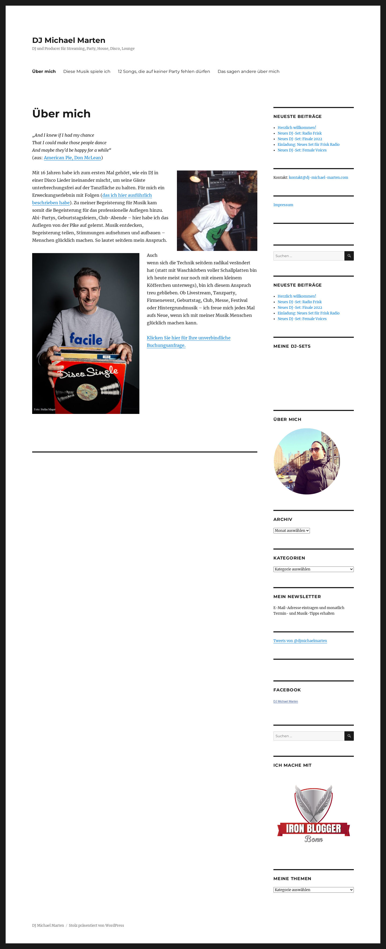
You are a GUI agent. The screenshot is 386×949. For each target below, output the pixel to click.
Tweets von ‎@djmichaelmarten (300, 641)
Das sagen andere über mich (249, 71)
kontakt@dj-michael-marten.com (318, 177)
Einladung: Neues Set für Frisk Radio (309, 144)
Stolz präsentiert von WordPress (96, 925)
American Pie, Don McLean (72, 157)
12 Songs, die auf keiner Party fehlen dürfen (164, 71)
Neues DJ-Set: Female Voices (302, 150)
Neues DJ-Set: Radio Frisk (300, 133)
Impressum (283, 205)
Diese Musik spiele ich (86, 71)
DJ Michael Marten (68, 40)
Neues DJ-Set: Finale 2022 (300, 139)
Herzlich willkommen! (297, 127)
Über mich (44, 71)
